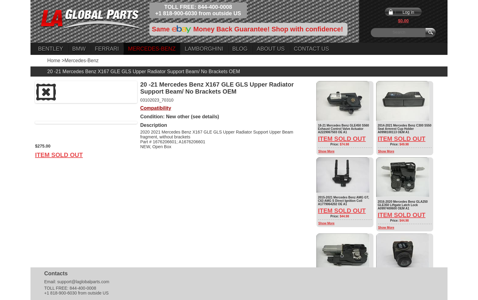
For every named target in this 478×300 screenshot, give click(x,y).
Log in (408, 12)
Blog (240, 49)
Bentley (50, 49)
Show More (326, 151)
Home (53, 60)
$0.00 (403, 20)
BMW (79, 49)
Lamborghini (204, 49)
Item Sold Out (59, 155)
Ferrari (107, 49)
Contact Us (311, 49)
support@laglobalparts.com (83, 281)
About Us (271, 49)
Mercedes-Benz (152, 49)
